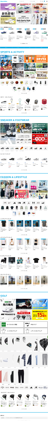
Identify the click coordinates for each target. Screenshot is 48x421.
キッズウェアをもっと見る (24, 270)
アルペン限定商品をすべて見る (24, 43)
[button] (47, 35)
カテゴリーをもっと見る (24, 93)
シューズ (18, 47)
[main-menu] (47, 1)
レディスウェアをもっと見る (24, 253)
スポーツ (6, 47)
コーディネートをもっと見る (24, 288)
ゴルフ (41, 47)
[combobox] (24, 1)
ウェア (29, 47)
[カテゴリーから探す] (34, 1)
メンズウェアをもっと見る (24, 234)
